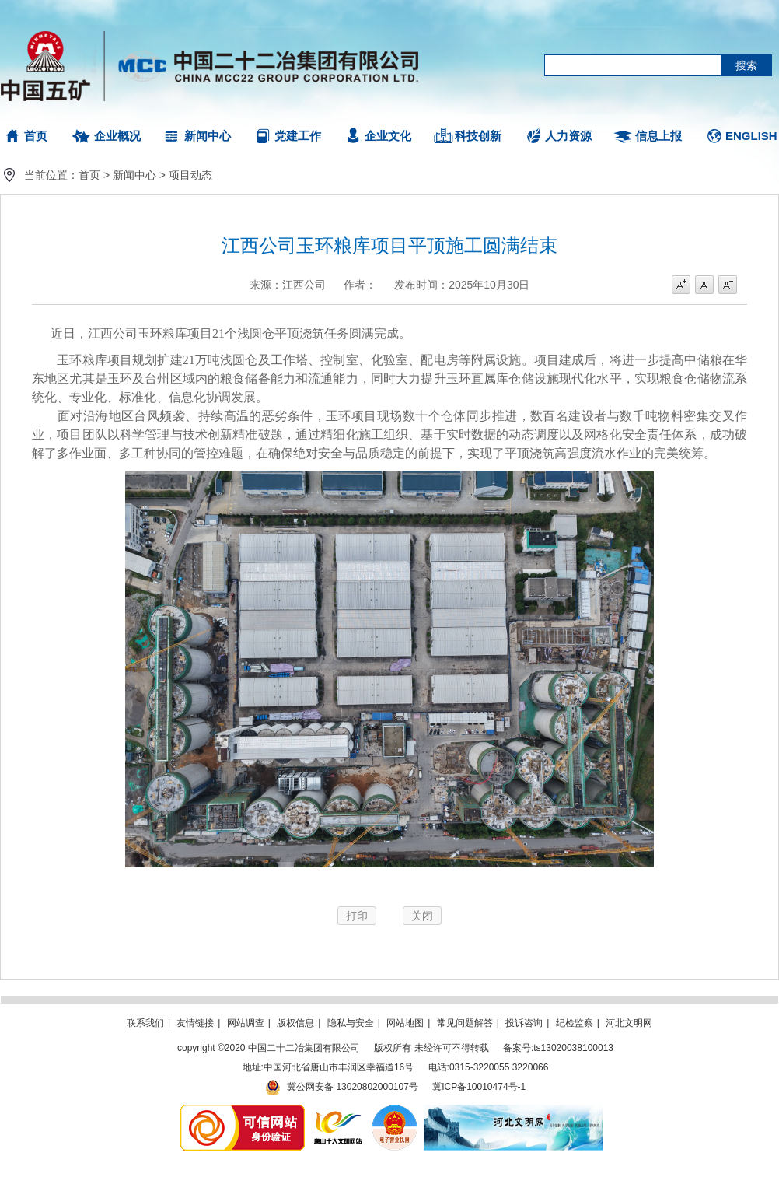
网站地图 (405, 1023)
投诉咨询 (524, 1023)
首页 (35, 135)
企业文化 (388, 135)
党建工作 (297, 135)
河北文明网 (629, 1023)
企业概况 (117, 135)
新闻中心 (207, 135)
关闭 (422, 915)
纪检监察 (574, 1023)
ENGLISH (751, 135)
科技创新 (478, 135)
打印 (357, 915)
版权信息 (295, 1023)
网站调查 (245, 1023)
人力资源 (568, 135)
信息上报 (658, 135)
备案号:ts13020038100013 (558, 1047)
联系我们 (145, 1023)
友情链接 (195, 1023)
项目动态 (190, 175)
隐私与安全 (350, 1023)
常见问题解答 (465, 1023)
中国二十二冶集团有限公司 (216, 62)
